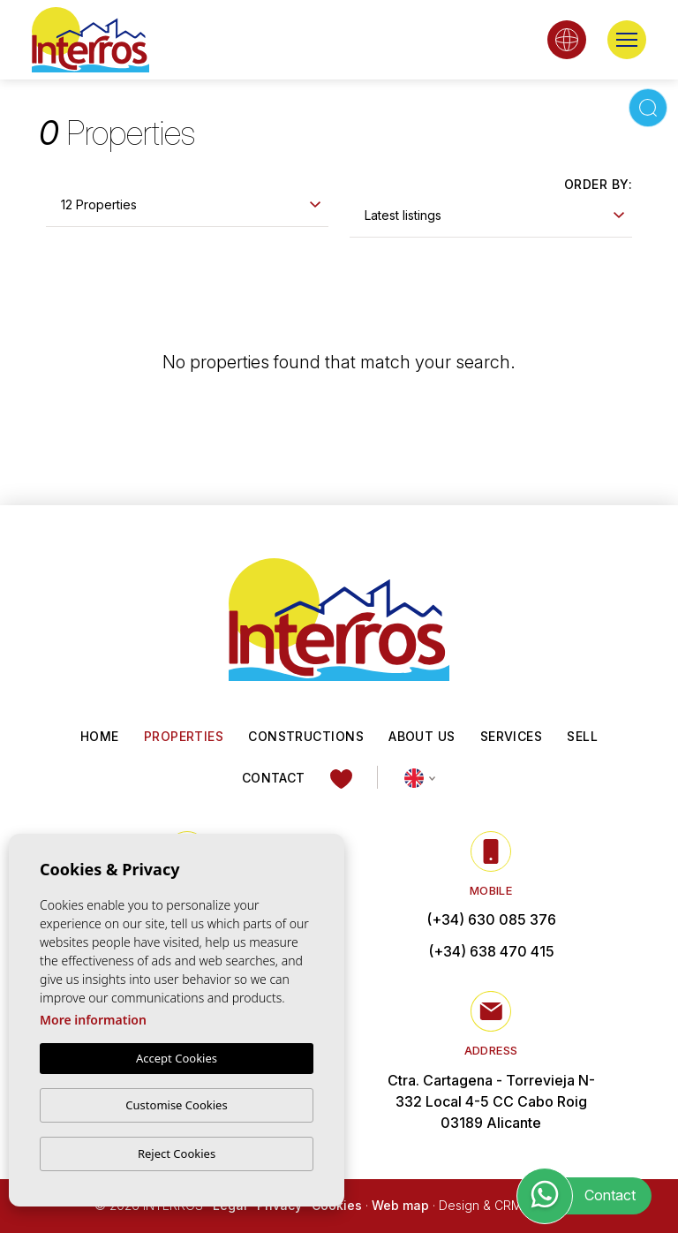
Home (99, 736)
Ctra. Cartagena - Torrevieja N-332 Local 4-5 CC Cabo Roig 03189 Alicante (491, 1102)
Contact (273, 777)
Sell (582, 736)
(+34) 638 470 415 (491, 952)
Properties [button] (184, 736)
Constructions (306, 736)
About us (422, 736)
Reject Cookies (176, 1153)
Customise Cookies (176, 1105)
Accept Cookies (176, 1058)
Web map (400, 1206)
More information (93, 1019)
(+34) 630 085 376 (491, 920)
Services (511, 736)
